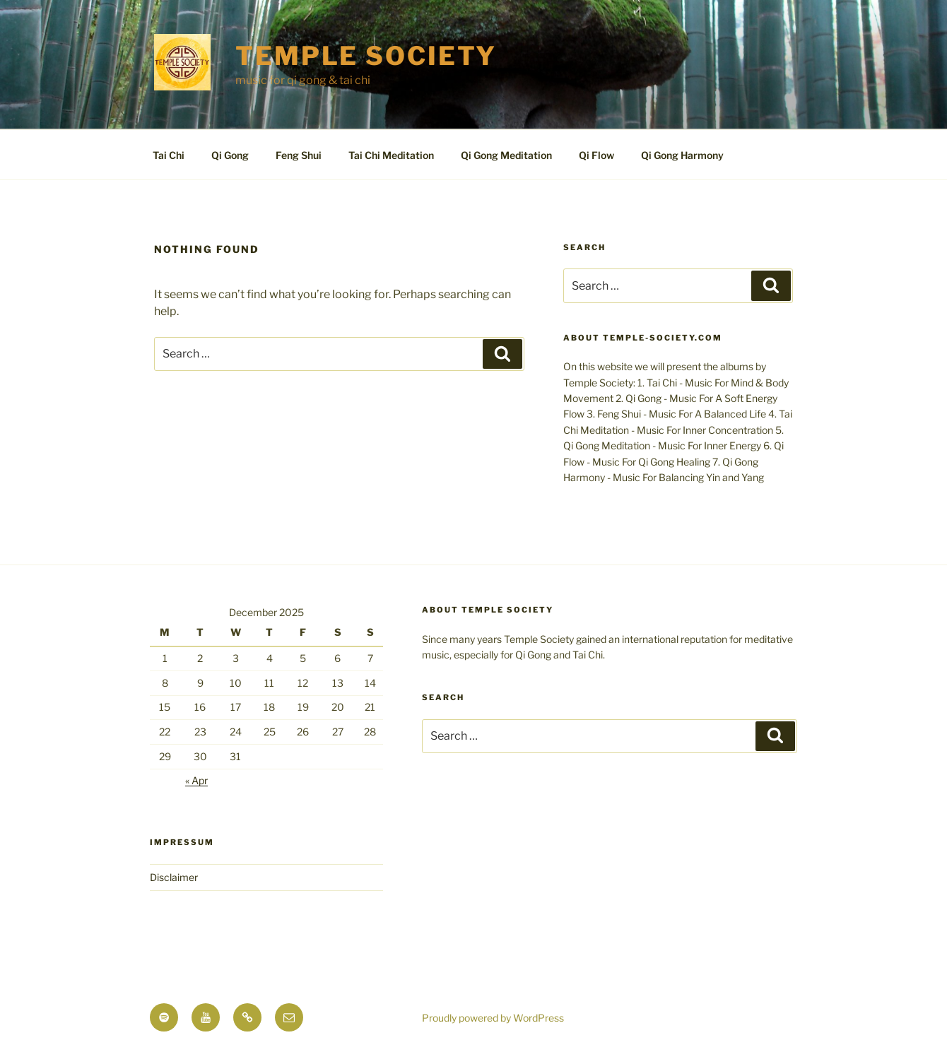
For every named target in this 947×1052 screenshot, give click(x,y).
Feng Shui (299, 155)
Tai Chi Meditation (391, 155)
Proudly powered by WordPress (493, 1018)
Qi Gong (230, 155)
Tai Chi (168, 155)
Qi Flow (596, 155)
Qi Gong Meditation (506, 155)
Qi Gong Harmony (682, 155)
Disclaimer (174, 877)
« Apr (196, 780)
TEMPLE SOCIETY (366, 55)
